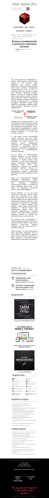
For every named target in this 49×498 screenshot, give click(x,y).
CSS (29, 379)
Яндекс (29, 268)
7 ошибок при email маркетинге (20, 438)
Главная (29, 31)
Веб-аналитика (31, 391)
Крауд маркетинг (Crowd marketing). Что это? (24, 414)
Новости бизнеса (18, 391)
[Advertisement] (24, 62)
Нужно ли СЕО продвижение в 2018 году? (23, 423)
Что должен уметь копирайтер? (20, 403)
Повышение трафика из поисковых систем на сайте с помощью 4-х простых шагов (24, 433)
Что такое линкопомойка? (24, 372)
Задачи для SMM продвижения (20, 416)
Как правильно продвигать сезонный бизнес (23, 449)
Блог (26, 27)
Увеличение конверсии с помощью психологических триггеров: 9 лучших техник (24, 436)
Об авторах (20, 31)
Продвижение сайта (26, 49)
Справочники (18, 27)
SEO (17, 51)
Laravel (29, 388)
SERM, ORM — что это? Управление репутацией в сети (22, 406)
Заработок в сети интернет (32, 394)
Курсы (32, 27)
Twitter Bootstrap (18, 388)
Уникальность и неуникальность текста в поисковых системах (23, 418)
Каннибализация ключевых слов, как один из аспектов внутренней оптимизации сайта (24, 411)
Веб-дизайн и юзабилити (17, 394)
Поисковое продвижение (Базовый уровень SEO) (25, 286)
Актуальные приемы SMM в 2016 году (24, 321)
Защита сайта (31, 384)
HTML (15, 379)
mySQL (16, 384)
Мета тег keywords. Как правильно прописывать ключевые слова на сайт (24, 408)
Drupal (29, 386)
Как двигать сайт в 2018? (19, 442)
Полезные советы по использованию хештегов (24, 454)
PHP (29, 381)
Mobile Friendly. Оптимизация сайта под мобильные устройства (24, 346)
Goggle (24, 268)
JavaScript (16, 381)
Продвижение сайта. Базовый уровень (23, 279)
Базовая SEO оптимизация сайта (21, 425)
